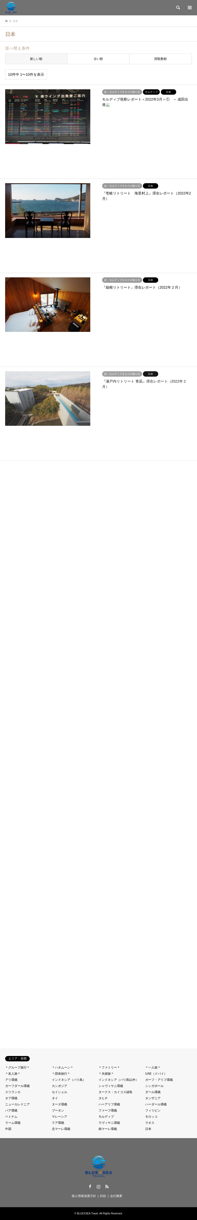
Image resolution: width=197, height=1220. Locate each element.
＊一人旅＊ (153, 1067)
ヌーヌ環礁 (59, 1104)
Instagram (98, 1186)
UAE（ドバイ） (156, 1073)
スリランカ (13, 1092)
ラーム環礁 (13, 1123)
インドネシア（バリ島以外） (118, 1080)
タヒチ (103, 1098)
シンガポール (154, 1086)
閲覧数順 (160, 59)
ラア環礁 (58, 1123)
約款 (103, 1196)
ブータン (58, 1110)
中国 (8, 1129)
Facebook (90, 1186)
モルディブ (106, 1116)
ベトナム (11, 1116)
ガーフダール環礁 (17, 1086)
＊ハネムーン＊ (62, 1067)
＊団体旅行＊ (61, 1073)
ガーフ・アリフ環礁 (159, 1080)
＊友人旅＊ (13, 1073)
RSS (107, 1186)
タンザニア (153, 1098)
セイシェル (59, 1092)
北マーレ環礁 (61, 1129)
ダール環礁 (153, 1092)
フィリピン (153, 1110)
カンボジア (59, 1086)
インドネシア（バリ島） (69, 1080)
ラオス (149, 1123)
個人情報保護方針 (84, 1196)
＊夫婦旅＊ (106, 1073)
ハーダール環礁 (156, 1104)
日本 (148, 1129)
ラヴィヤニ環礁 (109, 1123)
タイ (55, 1098)
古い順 (98, 59)
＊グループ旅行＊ (17, 1067)
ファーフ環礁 (107, 1110)
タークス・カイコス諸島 (115, 1092)
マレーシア (59, 1116)
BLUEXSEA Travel (87, 1213)
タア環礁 (11, 1098)
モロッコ (151, 1116)
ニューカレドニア (17, 1104)
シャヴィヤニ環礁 (110, 1086)
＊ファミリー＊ (109, 1067)
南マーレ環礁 (107, 1129)
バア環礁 (11, 1110)
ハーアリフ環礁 (109, 1104)
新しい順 (36, 59)
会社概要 (116, 1196)
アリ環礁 (11, 1080)
